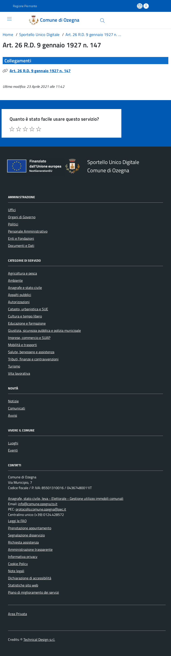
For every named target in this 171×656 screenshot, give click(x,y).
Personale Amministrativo (27, 231)
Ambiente (15, 280)
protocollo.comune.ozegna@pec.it (41, 509)
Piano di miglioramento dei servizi (33, 592)
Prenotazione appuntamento (29, 528)
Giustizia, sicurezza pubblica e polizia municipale (44, 330)
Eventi (13, 450)
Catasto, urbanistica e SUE (28, 309)
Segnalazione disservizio (26, 535)
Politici (13, 224)
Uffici (12, 209)
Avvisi (12, 415)
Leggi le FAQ (17, 521)
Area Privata (17, 613)
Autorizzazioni (19, 302)
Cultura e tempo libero (25, 316)
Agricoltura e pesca (22, 273)
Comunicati (16, 408)
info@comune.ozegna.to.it (37, 504)
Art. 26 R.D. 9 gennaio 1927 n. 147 (40, 71)
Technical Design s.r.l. (39, 639)
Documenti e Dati (21, 245)
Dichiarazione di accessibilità (29, 578)
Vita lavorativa (19, 373)
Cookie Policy (18, 563)
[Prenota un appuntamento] (140, 6)
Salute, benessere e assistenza (31, 352)
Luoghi (13, 443)
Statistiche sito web (23, 585)
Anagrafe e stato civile (25, 287)
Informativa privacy (22, 556)
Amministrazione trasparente (30, 549)
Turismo (14, 366)
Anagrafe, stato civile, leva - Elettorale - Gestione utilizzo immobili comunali (65, 498)
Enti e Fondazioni (21, 238)
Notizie (13, 401)
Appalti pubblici (19, 294)
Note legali (16, 571)
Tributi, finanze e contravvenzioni (33, 359)
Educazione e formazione (27, 323)
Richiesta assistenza (23, 542)
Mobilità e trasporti (22, 344)
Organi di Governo (21, 217)
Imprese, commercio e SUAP (29, 337)
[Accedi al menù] (6, 20)
